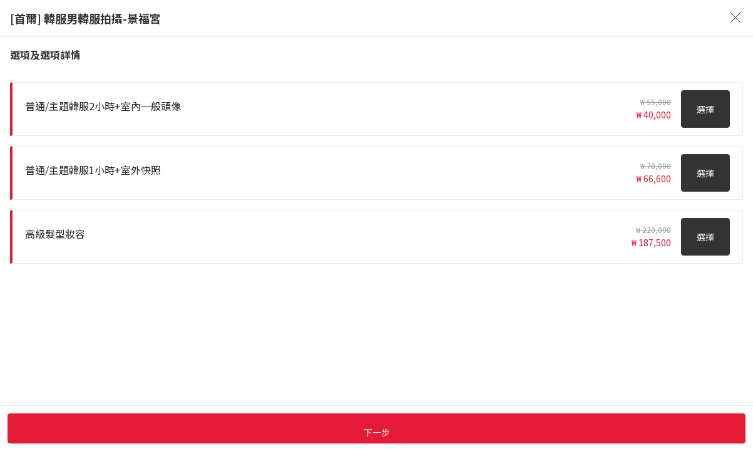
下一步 (377, 432)
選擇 (705, 109)
